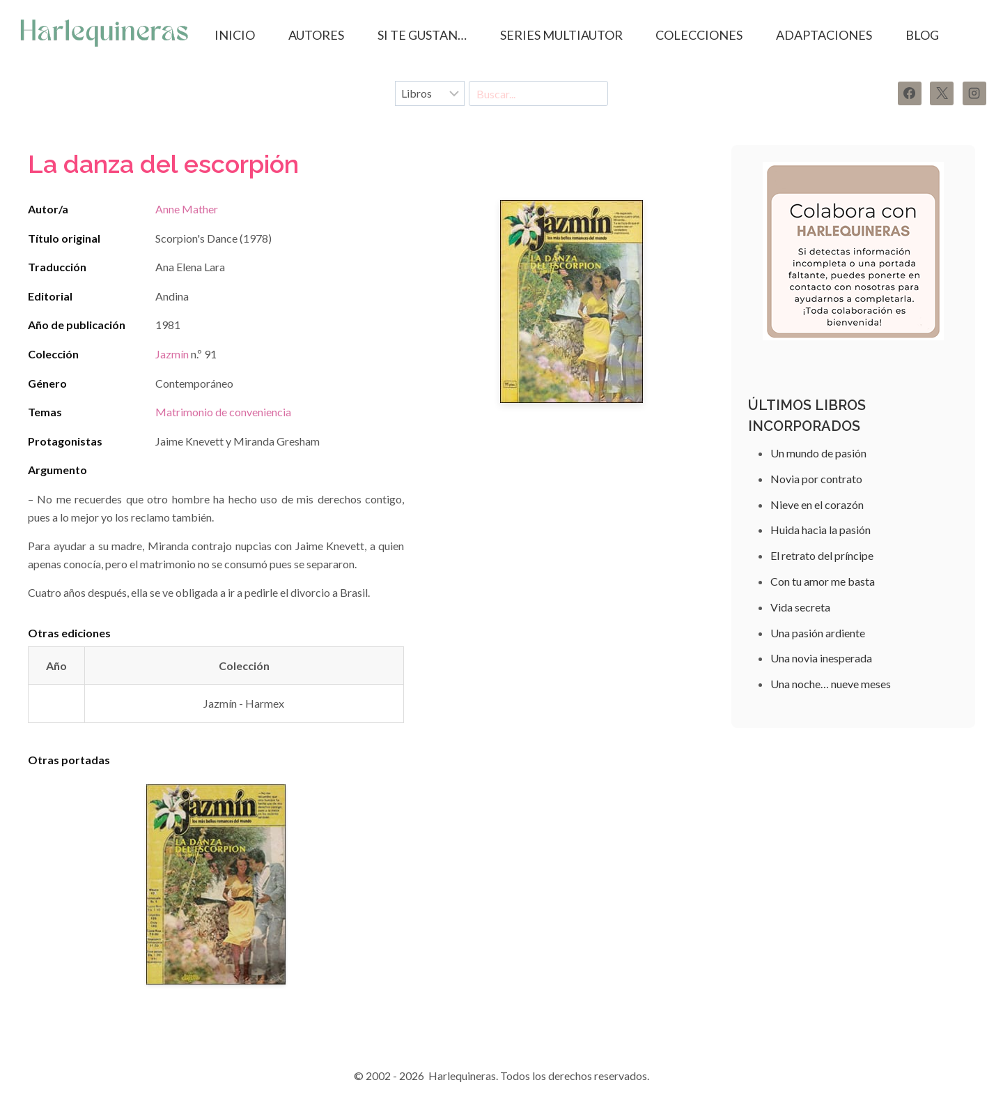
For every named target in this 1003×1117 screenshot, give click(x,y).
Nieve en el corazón (817, 504)
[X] (942, 93)
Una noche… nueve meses (830, 683)
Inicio (235, 35)
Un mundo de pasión (818, 452)
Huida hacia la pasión (820, 529)
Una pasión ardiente (817, 632)
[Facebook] (910, 93)
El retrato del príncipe (821, 555)
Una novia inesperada (821, 657)
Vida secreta (800, 607)
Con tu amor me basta (822, 581)
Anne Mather (186, 208)
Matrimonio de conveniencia (223, 411)
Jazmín (172, 353)
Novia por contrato (816, 478)
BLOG (922, 35)
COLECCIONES (698, 35)
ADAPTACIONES (824, 35)
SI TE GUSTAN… (422, 35)
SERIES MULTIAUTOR (561, 35)
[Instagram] (974, 93)
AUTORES (316, 35)
